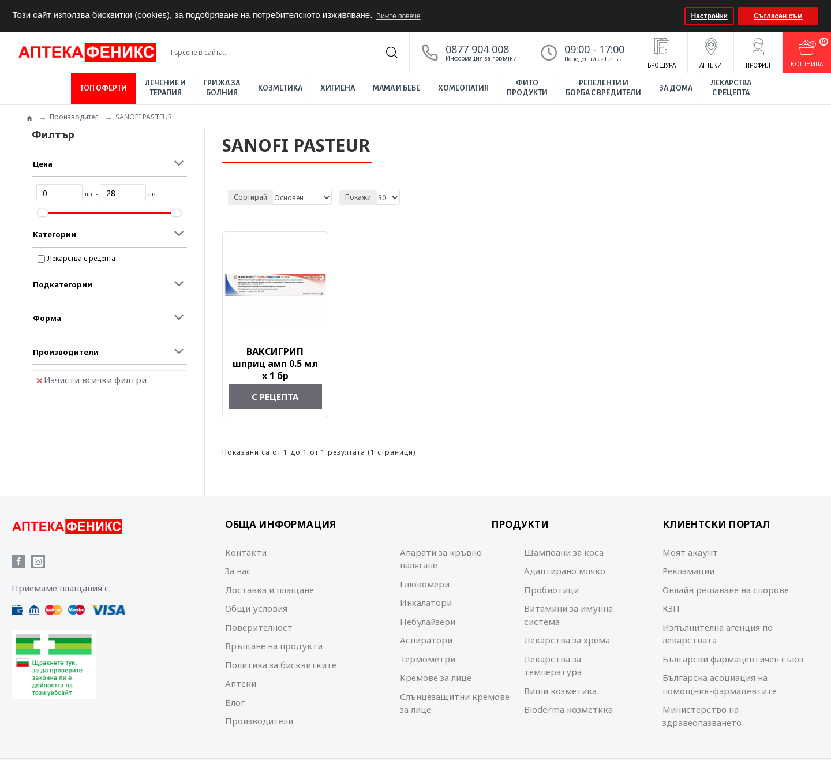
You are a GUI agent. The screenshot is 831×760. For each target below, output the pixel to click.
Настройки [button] (709, 16)
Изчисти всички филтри (91, 379)
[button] (674, 16)
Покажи (358, 197)
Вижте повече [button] (398, 16)
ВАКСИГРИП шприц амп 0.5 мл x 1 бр (275, 363)
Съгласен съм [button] (778, 16)
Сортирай (250, 197)
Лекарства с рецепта (81, 258)
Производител (74, 117)
